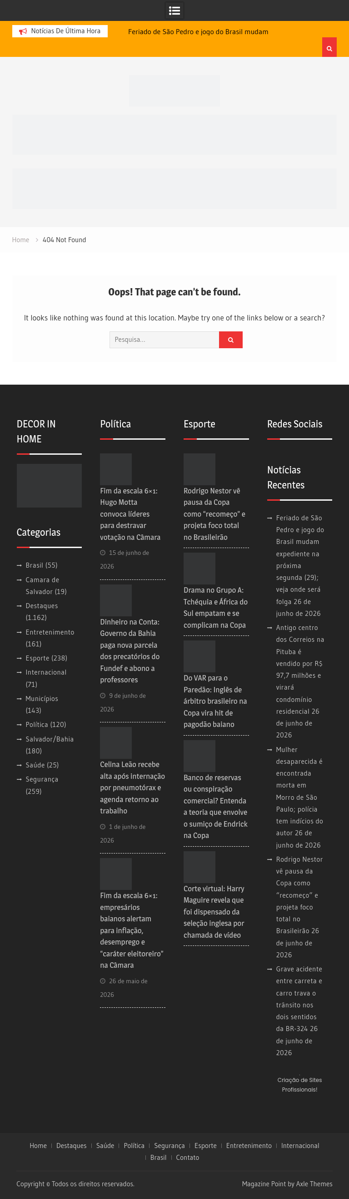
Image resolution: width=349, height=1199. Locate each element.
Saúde (35, 765)
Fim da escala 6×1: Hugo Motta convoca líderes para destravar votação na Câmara (130, 514)
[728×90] (174, 134)
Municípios (42, 698)
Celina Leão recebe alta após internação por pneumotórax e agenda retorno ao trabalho (132, 787)
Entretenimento (50, 632)
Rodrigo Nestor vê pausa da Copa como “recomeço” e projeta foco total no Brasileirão (214, 514)
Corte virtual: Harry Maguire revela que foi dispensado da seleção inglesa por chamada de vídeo (214, 912)
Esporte (38, 658)
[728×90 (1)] (174, 188)
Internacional (46, 672)
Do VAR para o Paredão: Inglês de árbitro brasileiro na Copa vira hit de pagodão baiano (215, 701)
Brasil (35, 565)
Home (38, 1145)
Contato (187, 1157)
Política (37, 724)
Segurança (42, 779)
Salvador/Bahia (50, 739)
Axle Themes (314, 1183)
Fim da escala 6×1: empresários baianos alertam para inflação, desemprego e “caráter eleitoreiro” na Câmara (132, 930)
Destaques (42, 605)
